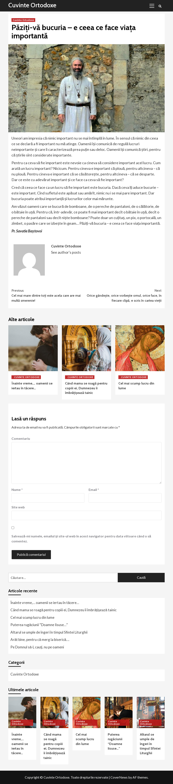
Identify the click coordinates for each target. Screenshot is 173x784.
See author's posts (66, 252)
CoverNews (119, 777)
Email (94, 490)
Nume (17, 490)
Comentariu (20, 438)
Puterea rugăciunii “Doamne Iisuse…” (39, 625)
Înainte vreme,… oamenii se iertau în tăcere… (44, 602)
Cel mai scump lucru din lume (32, 617)
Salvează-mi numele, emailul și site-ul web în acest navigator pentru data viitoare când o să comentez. (81, 538)
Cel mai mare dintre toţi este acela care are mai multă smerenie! (48, 295)
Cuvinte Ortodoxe (32, 5)
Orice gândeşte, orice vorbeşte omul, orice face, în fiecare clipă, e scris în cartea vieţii (124, 295)
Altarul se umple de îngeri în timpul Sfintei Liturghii (49, 632)
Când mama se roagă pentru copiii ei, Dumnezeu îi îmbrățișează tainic (86, 388)
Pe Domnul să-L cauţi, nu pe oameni (37, 647)
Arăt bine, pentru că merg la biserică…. (39, 639)
